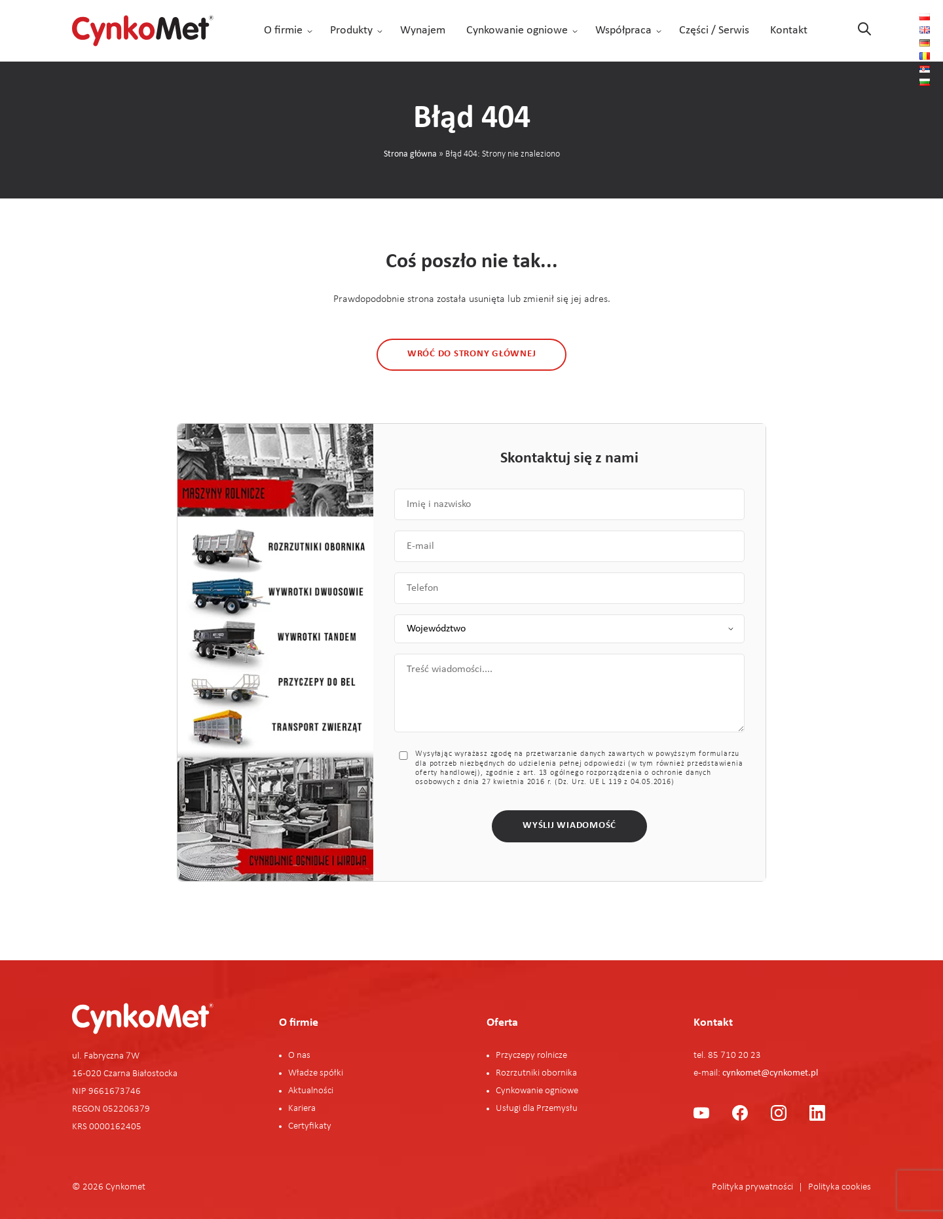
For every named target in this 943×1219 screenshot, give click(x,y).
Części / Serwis (714, 30)
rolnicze (552, 1055)
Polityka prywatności (752, 1187)
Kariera (302, 1109)
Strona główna (410, 154)
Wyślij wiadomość (569, 826)
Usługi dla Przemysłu (537, 1109)
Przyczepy (516, 1055)
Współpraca (623, 30)
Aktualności (310, 1091)
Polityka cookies (839, 1187)
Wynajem (422, 30)
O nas (299, 1055)
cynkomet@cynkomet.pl (770, 1073)
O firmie (283, 30)
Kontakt (788, 30)
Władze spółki (315, 1073)
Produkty (351, 30)
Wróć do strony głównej (471, 354)
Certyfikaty (309, 1126)
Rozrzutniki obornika (536, 1073)
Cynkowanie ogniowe (517, 30)
